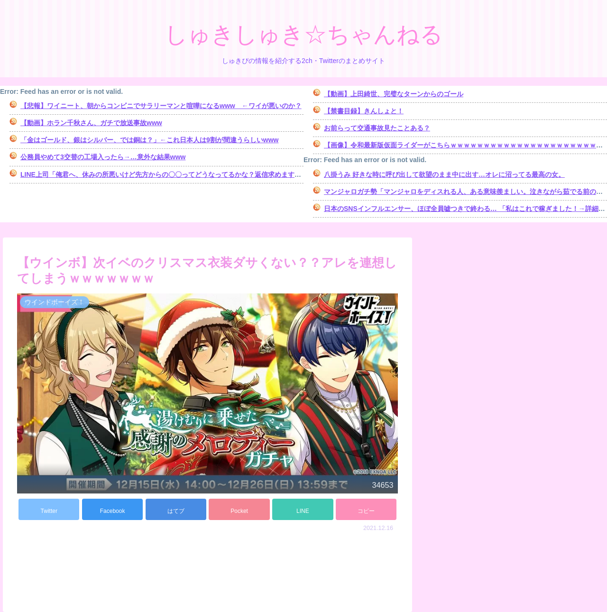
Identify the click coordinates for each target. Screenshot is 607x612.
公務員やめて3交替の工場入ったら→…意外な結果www (102, 157)
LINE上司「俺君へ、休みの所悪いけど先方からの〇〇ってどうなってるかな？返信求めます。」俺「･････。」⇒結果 (195, 174)
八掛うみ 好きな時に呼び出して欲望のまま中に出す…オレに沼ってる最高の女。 (444, 174)
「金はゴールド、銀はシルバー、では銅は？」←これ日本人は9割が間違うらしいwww (149, 140)
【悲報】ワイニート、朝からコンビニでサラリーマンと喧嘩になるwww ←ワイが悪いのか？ (161, 106)
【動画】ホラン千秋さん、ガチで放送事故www (91, 123)
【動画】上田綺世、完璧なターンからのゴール (393, 94)
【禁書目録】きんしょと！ (364, 111)
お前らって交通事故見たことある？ (377, 128)
